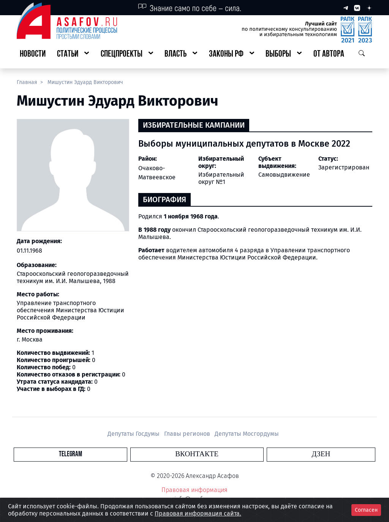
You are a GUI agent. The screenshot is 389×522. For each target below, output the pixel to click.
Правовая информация (194, 490)
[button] (73, 54)
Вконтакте (196, 454)
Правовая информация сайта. (198, 513)
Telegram (150, 454)
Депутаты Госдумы (134, 433)
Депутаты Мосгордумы (247, 433)
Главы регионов (188, 433)
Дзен (240, 454)
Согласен (366, 510)
